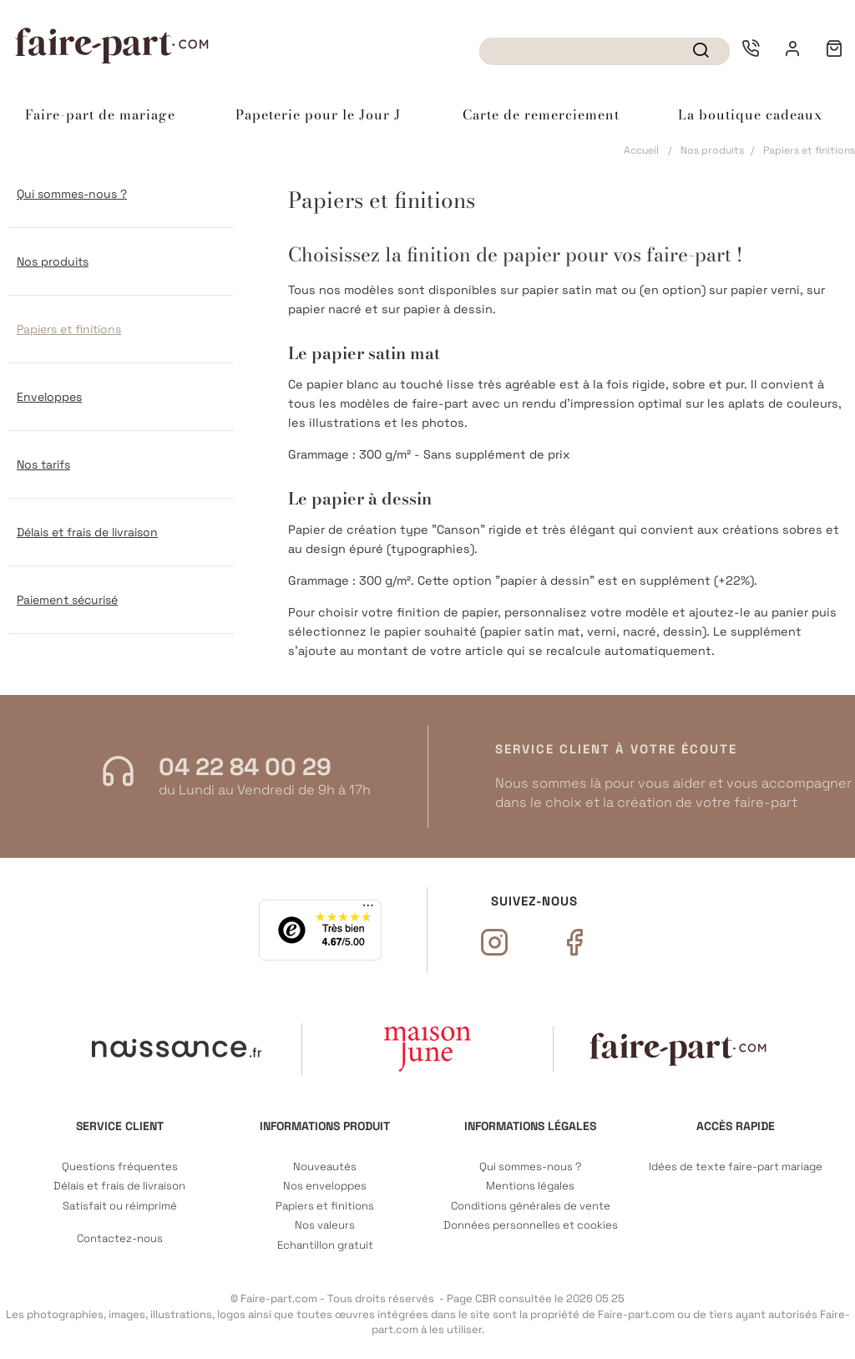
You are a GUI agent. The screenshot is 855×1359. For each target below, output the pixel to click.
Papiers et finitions (69, 329)
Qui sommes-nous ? (72, 193)
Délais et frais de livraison (87, 532)
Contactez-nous (120, 1238)
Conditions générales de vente (530, 1206)
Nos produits (712, 150)
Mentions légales (530, 1186)
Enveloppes (49, 396)
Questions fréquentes (120, 1167)
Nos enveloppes (325, 1186)
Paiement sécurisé (67, 599)
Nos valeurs (325, 1225)
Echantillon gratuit (325, 1245)
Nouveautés (325, 1167)
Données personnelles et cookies (530, 1225)
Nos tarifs (43, 464)
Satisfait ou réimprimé (120, 1206)
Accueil (641, 150)
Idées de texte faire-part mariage (735, 1167)
